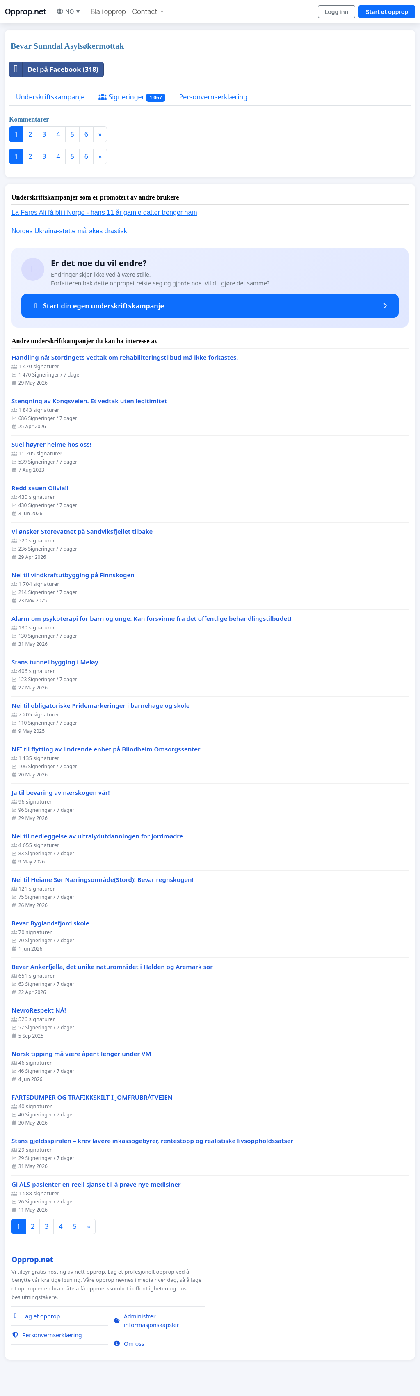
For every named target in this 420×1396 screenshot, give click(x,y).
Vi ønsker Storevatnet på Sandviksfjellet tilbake (82, 531)
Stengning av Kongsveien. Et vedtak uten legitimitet (89, 401)
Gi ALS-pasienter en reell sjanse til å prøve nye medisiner (96, 1184)
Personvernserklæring (213, 96)
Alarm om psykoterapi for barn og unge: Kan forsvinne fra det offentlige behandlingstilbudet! (151, 618)
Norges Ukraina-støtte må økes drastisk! (70, 230)
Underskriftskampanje (50, 96)
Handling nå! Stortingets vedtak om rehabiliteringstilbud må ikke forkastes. (124, 357)
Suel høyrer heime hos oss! (51, 444)
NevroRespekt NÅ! (38, 1010)
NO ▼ (68, 11)
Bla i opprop (108, 11)
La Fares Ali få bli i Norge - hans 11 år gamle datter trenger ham (104, 212)
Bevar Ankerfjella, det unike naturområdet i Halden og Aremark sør (112, 967)
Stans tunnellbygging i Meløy (54, 662)
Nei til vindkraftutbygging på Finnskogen (73, 575)
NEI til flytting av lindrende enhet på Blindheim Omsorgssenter (106, 749)
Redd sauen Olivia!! (39, 488)
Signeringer (131, 97)
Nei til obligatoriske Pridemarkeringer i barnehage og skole (100, 705)
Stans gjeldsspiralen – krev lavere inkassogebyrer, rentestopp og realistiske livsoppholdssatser (152, 1141)
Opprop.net (25, 11)
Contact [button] (145, 11)
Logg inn (337, 12)
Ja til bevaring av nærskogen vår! (60, 793)
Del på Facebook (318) (53, 69)
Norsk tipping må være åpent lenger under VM (81, 1054)
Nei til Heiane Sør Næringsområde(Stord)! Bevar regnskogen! (102, 880)
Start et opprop (386, 12)
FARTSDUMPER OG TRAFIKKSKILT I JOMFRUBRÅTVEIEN (92, 1097)
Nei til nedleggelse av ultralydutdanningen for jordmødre (97, 836)
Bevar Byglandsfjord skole (50, 923)
